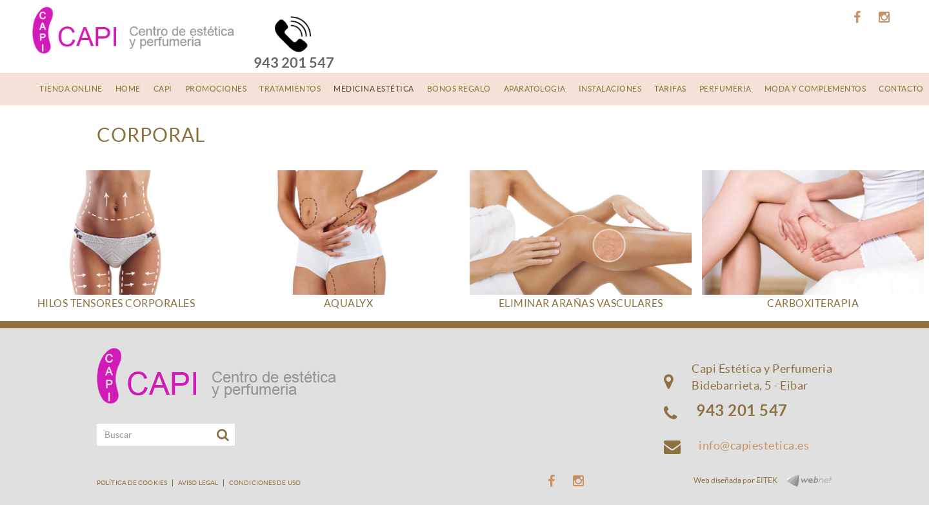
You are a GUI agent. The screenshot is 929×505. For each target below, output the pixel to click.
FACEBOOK (859, 17)
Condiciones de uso (265, 482)
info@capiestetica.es (754, 445)
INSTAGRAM (886, 17)
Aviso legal (198, 482)
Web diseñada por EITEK (735, 480)
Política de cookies (132, 482)
